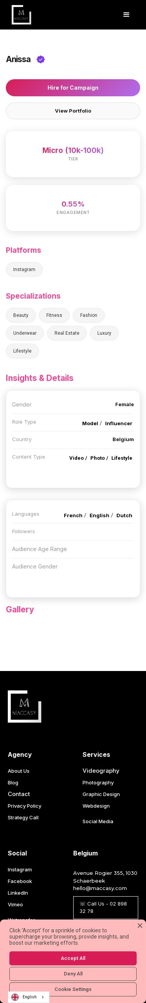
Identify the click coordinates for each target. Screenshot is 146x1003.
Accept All (73, 958)
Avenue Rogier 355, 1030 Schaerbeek (105, 877)
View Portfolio (73, 111)
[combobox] (28, 997)
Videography (101, 770)
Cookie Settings (73, 989)
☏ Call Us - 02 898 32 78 (103, 907)
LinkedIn (18, 893)
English (24, 997)
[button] (126, 14)
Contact (19, 794)
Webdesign (96, 806)
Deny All (73, 974)
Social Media (98, 821)
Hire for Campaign (73, 87)
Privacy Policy (24, 806)
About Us (19, 771)
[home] (19, 14)
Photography (98, 782)
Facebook (20, 881)
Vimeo (15, 904)
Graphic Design (101, 794)
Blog (13, 782)
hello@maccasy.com (100, 888)
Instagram (20, 869)
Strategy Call (23, 817)
